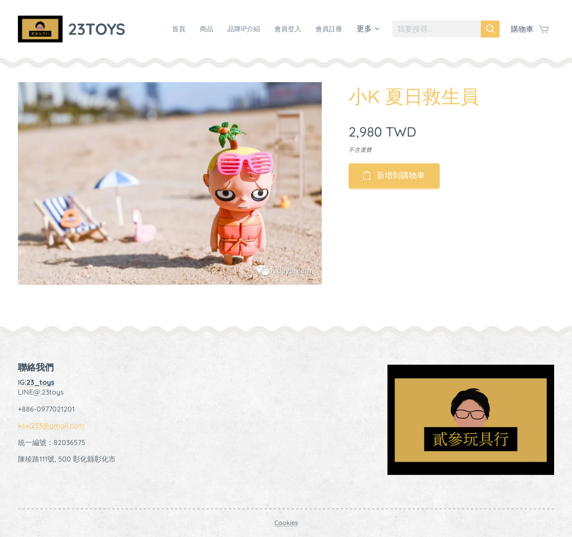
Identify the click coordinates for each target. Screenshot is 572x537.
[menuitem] (167, 29)
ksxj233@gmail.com (51, 425)
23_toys (40, 382)
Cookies (286, 523)
